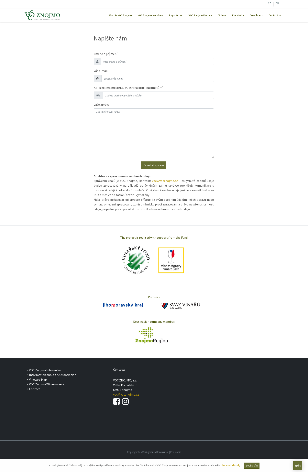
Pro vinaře (175, 452)
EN (277, 3)
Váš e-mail (101, 71)
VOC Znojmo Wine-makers (45, 384)
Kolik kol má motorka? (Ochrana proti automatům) (128, 88)
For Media (238, 15)
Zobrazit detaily (231, 465)
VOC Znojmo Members (150, 15)
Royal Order (176, 15)
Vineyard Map (37, 379)
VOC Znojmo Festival (201, 15)
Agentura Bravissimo (157, 452)
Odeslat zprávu (154, 165)
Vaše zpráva (101, 104)
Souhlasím (252, 465)
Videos (222, 15)
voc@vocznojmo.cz (165, 181)
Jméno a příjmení (105, 54)
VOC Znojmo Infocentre (44, 370)
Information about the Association (51, 375)
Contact (33, 389)
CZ (269, 3)
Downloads (256, 15)
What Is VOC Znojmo (120, 15)
